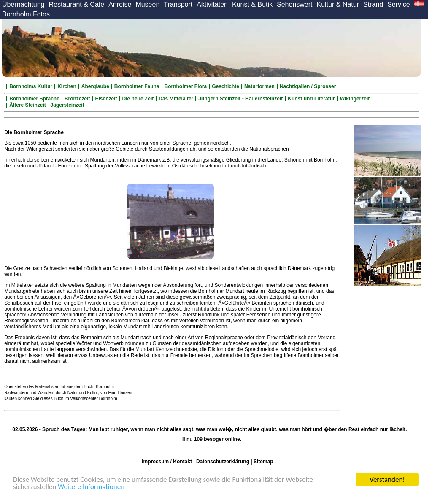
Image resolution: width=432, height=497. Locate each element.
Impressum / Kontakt (167, 462)
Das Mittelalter (176, 98)
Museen (147, 4)
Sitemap (263, 462)
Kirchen (66, 86)
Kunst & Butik (252, 4)
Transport (178, 4)
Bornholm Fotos (26, 14)
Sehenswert (295, 4)
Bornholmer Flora (186, 86)
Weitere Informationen (91, 487)
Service (398, 4)
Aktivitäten (212, 4)
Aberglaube (95, 86)
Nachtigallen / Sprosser (308, 86)
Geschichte (225, 86)
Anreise (119, 4)
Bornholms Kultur (30, 86)
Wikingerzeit (355, 98)
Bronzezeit (77, 98)
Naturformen (259, 86)
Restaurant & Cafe (77, 4)
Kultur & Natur (338, 4)
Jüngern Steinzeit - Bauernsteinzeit (240, 98)
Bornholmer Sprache (34, 98)
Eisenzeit (106, 98)
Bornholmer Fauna (136, 86)
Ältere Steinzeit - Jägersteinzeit (46, 105)
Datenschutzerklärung (222, 462)
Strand (373, 4)
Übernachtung (23, 4)
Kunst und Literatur (311, 98)
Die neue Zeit (138, 98)
